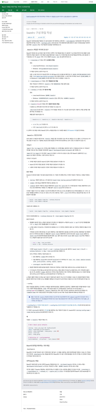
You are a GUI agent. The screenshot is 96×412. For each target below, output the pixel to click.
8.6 (77, 37)
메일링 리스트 (55, 16)
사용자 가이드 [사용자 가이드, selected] (34, 2)
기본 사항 (41, 29)
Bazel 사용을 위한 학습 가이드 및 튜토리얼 (16, 7)
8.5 (80, 37)
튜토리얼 (32, 10)
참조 (42, 2)
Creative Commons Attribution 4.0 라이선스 (53, 380)
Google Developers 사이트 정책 (47, 382)
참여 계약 (66, 16)
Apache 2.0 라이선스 (86, 380)
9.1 (69, 37)
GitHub (91, 2)
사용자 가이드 (34, 29)
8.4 (82, 37)
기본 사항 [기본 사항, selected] (10, 10)
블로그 (24, 394)
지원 (61, 394)
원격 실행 (24, 10)
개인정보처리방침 (31, 408)
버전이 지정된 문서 (65, 2)
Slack (61, 399)
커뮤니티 (55, 2)
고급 (17, 10)
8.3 (85, 37)
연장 (48, 2)
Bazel (28, 29)
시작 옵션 (46, 310)
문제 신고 (31, 37)
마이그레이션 (41, 10)
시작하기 (25, 2)
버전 (3, 10)
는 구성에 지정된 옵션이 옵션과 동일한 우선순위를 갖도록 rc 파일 (53, 305)
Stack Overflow (63, 402)
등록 (74, 16)
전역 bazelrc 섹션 (72, 130)
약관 (24, 408)
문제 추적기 (62, 397)
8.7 (75, 37)
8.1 (90, 37)
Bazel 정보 (16, 2)
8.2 (87, 37)
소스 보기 (41, 37)
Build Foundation (31, 16)
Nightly (66, 37)
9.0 (72, 37)
